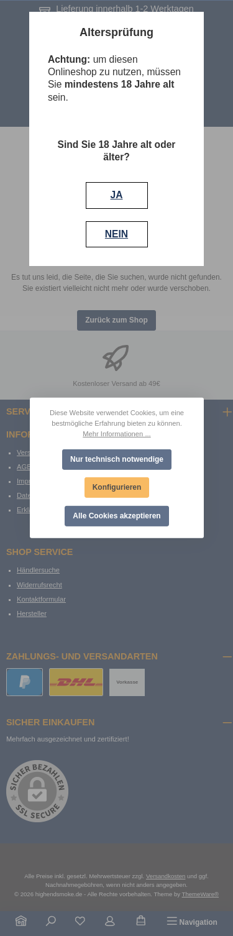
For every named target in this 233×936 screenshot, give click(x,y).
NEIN (116, 234)
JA (117, 195)
